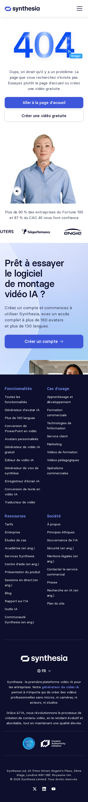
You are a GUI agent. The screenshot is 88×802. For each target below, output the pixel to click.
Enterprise (12, 532)
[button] (44, 671)
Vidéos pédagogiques (63, 460)
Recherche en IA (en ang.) (62, 593)
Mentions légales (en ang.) (62, 558)
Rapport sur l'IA (16, 601)
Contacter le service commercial (62, 571)
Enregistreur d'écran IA (22, 481)
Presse (52, 582)
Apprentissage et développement (60, 399)
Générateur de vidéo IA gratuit (22, 449)
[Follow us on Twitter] (35, 789)
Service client (57, 436)
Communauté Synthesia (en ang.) (19, 619)
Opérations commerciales (58, 470)
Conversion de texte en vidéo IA (22, 491)
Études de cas (15, 540)
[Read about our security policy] (29, 743)
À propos (54, 524)
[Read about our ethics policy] (53, 743)
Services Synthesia (19, 556)
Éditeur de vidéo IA (19, 460)
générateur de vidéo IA (60, 687)
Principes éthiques (61, 532)
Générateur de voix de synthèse (21, 470)
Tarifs (9, 524)
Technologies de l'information (59, 425)
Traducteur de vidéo (20, 502)
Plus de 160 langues (20, 418)
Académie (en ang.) (20, 548)
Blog (8, 593)
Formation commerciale (57, 412)
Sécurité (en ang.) (60, 548)
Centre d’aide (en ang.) (22, 564)
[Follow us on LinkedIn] (44, 789)
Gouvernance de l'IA (62, 540)
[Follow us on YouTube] (53, 789)
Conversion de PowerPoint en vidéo (21, 428)
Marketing (54, 444)
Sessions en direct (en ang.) (21, 582)
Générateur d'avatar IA (22, 410)
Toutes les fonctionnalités (16, 399)
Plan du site (56, 603)
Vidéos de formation (62, 452)
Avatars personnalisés (21, 439)
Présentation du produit (22, 572)
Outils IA (11, 609)
